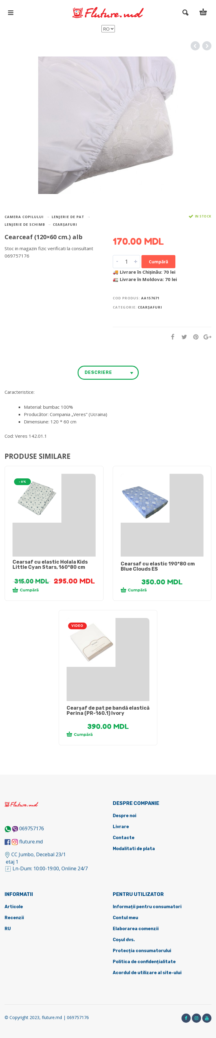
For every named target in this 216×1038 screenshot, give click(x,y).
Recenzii (14, 917)
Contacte (123, 837)
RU (8, 928)
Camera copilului (24, 216)
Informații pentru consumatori (147, 906)
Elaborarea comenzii (136, 928)
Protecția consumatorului (142, 950)
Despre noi (124, 815)
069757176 (31, 828)
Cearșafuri (65, 224)
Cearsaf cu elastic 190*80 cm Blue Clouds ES (158, 566)
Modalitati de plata (134, 848)
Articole (14, 906)
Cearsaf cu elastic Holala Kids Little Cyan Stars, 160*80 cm (50, 564)
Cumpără (158, 262)
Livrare (121, 826)
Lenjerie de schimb (25, 224)
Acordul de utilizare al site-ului (147, 972)
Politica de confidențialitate (144, 961)
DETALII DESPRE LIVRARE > (34, 268)
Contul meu (125, 917)
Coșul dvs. (124, 939)
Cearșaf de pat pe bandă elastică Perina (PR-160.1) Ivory (108, 710)
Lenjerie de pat (68, 216)
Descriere (98, 372)
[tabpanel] (54, 498)
